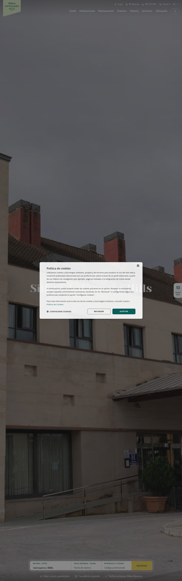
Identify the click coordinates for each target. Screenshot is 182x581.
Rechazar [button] (99, 311)
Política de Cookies (55, 304)
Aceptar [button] (124, 311)
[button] (59, 311)
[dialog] (91, 290)
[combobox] (138, 265)
